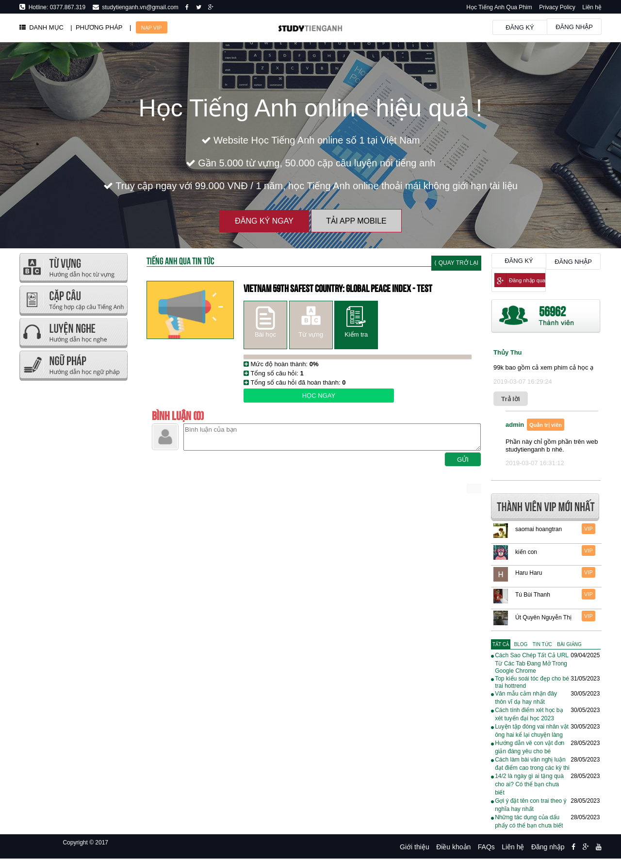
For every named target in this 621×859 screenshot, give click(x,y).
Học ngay (318, 395)
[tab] (500, 644)
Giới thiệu (414, 847)
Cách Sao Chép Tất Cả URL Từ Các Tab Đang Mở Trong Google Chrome (531, 663)
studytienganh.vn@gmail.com (139, 7)
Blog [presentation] (521, 644)
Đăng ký (520, 27)
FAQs (486, 847)
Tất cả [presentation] (500, 644)
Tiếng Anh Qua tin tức (180, 260)
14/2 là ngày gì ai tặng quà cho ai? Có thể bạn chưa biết (529, 784)
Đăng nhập (574, 27)
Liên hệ (592, 7)
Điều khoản (453, 847)
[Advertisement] (73, 528)
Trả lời (510, 399)
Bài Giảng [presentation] (569, 644)
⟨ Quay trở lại (456, 262)
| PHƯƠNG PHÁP (96, 27)
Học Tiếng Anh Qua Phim (499, 7)
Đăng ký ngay (264, 221)
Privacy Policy (557, 7)
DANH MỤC (41, 27)
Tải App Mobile (356, 221)
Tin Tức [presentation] (542, 644)
